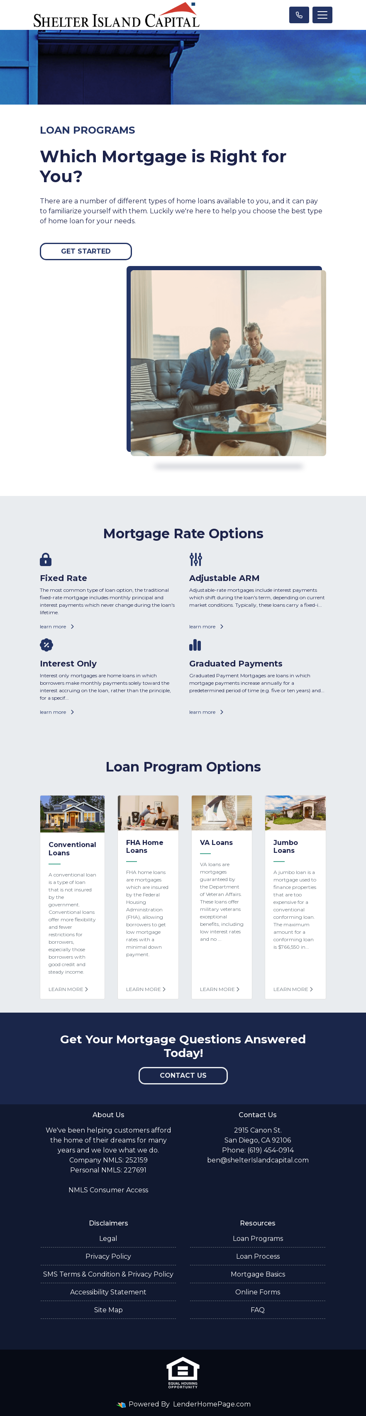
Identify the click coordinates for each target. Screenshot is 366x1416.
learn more (57, 626)
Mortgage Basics (258, 1274)
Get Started (86, 251)
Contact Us (183, 1075)
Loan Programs (258, 1239)
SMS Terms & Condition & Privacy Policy (108, 1274)
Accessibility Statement (108, 1292)
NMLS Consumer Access (108, 1190)
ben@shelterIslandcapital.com (258, 1160)
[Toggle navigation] (322, 15)
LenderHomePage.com (212, 1404)
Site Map (108, 1310)
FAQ (258, 1310)
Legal (108, 1239)
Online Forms (257, 1292)
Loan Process (258, 1256)
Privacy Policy (108, 1256)
